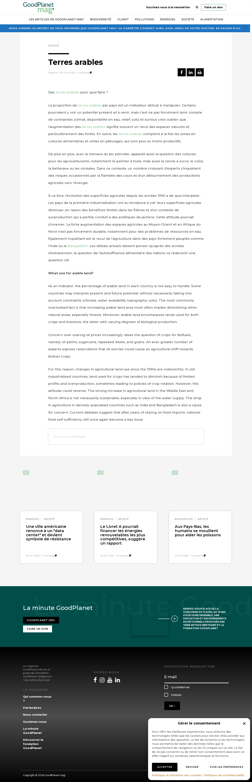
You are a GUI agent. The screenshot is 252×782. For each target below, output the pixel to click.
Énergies (167, 19)
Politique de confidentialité (224, 775)
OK (172, 703)
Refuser (192, 767)
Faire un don (213, 7)
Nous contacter (35, 712)
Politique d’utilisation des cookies (177, 775)
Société (188, 19)
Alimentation (211, 19)
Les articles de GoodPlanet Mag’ (56, 19)
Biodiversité (100, 19)
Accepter (164, 767)
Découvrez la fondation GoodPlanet (33, 741)
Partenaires (32, 705)
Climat (123, 19)
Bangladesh (78, 246)
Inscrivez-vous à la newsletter (168, 7)
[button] (244, 723)
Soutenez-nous (35, 719)
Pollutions (144, 19)
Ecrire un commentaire (69, 436)
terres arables (67, 92)
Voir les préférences (226, 767)
